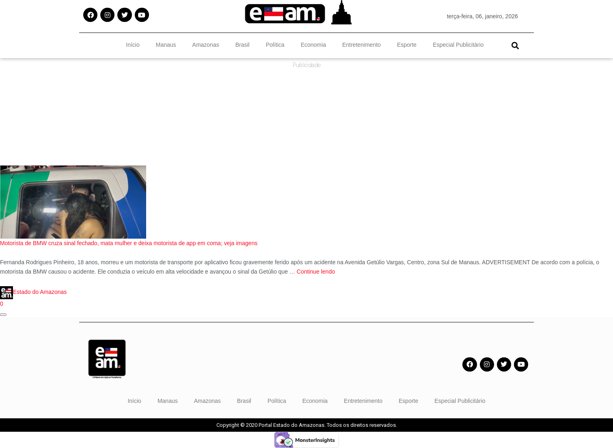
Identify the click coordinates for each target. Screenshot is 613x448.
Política (275, 44)
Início (132, 44)
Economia (313, 44)
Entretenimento (361, 44)
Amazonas (205, 44)
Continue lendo (316, 271)
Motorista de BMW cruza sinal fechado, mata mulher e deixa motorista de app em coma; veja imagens (128, 243)
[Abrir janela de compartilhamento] (3, 314)
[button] (515, 45)
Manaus (166, 44)
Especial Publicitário (458, 44)
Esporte (407, 44)
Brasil (242, 44)
